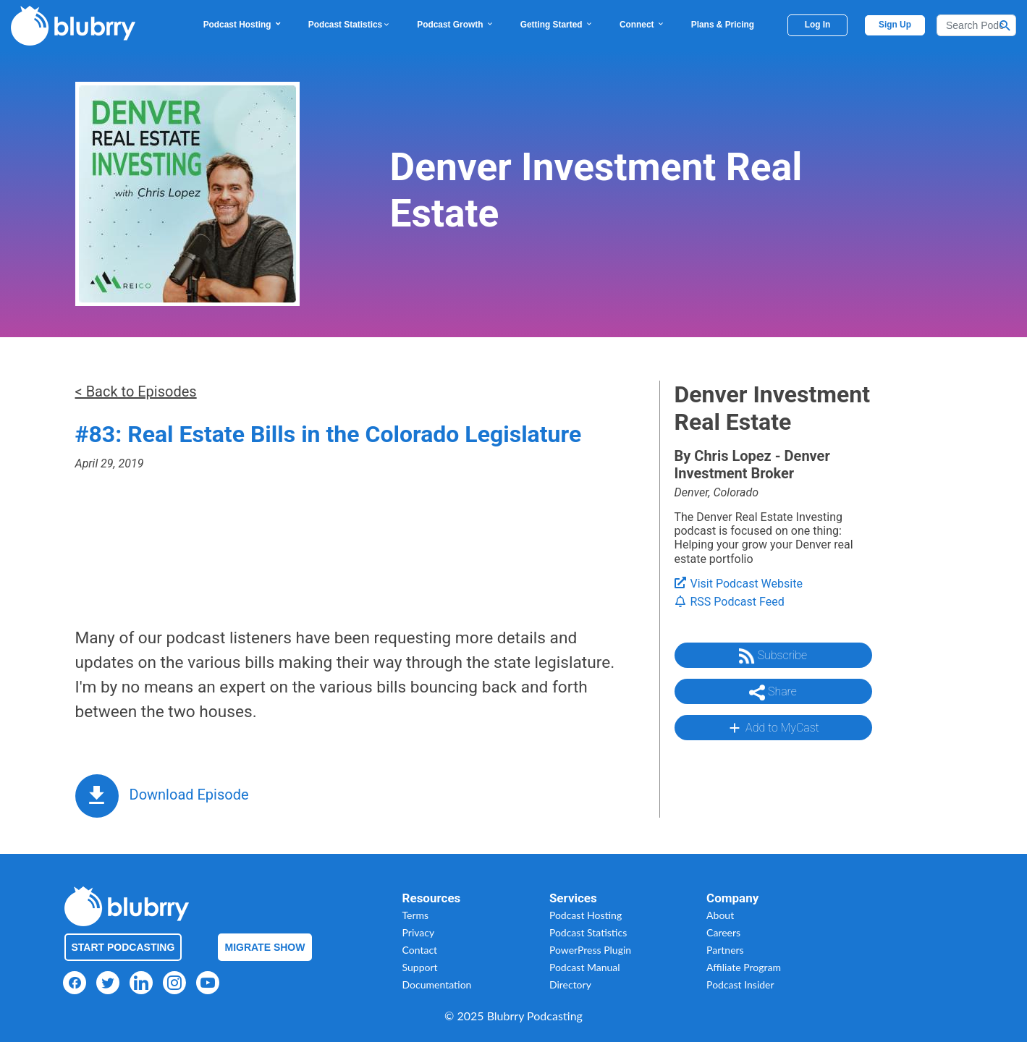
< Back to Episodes (136, 391)
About (720, 915)
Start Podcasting (123, 947)
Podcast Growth (455, 25)
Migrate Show (265, 947)
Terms (415, 915)
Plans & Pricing (722, 25)
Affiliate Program (743, 967)
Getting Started (556, 25)
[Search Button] (1005, 25)
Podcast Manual (584, 967)
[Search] (976, 25)
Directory (570, 984)
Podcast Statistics (349, 25)
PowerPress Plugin (590, 950)
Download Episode (189, 794)
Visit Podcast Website (739, 583)
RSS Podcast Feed (730, 602)
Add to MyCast (773, 728)
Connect (642, 25)
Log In (818, 25)
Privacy (418, 932)
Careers (723, 932)
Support (420, 967)
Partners (725, 950)
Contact (420, 950)
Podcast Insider (740, 984)
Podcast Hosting (242, 25)
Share (773, 692)
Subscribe (773, 656)
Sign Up (895, 25)
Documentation (437, 984)
